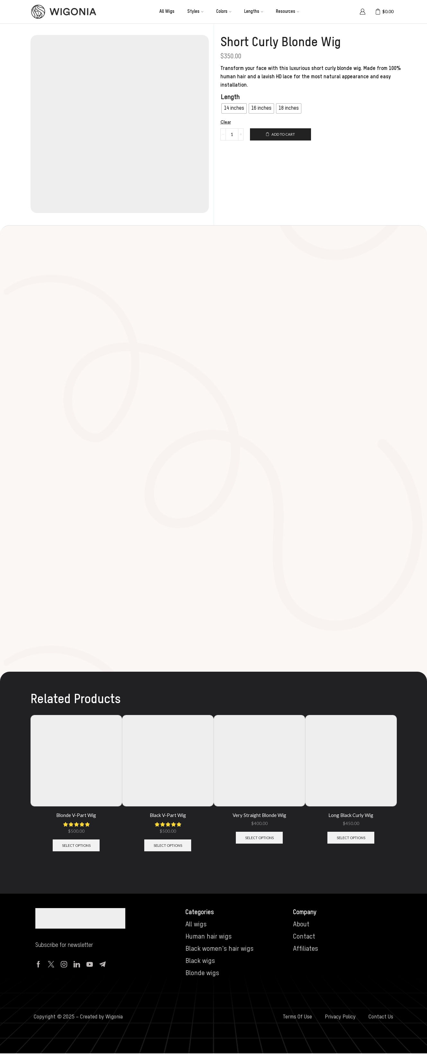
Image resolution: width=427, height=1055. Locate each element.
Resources (287, 11)
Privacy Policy (340, 1019)
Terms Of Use (297, 1019)
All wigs (166, 11)
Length (230, 97)
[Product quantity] (232, 135)
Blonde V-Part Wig (76, 815)
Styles (195, 11)
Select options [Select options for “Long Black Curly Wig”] (351, 838)
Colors (223, 11)
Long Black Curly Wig (351, 815)
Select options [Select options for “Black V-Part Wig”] (168, 846)
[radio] (234, 108)
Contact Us (381, 1019)
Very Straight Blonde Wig (259, 815)
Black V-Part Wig (167, 815)
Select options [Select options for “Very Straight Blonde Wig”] (259, 838)
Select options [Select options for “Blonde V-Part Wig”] (76, 846)
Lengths (253, 11)
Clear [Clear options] (226, 122)
